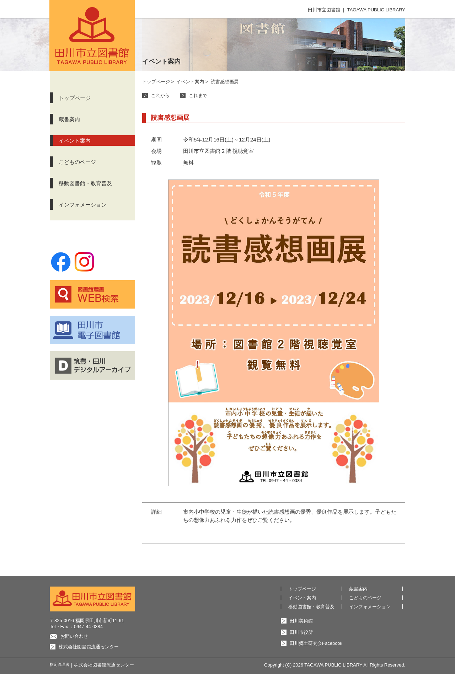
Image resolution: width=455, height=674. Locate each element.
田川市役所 (301, 632)
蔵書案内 (69, 119)
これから (160, 95)
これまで (198, 95)
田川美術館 (301, 621)
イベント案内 (75, 141)
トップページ (75, 98)
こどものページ (77, 162)
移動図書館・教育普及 (85, 183)
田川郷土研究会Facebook (316, 643)
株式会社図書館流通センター (89, 646)
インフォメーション (83, 205)
